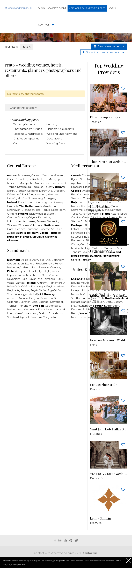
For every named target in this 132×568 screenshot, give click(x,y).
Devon (75, 286)
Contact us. (90, 553)
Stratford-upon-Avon (84, 298)
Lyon (59, 179)
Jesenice (95, 121)
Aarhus (36, 259)
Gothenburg (52, 305)
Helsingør (13, 267)
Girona (75, 244)
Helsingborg (15, 309)
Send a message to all (109, 46)
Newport (86, 317)
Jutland (25, 267)
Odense (55, 267)
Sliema (75, 221)
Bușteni (95, 389)
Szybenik (95, 211)
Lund (10, 313)
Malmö (19, 313)
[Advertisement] (67, 332)
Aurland (23, 298)
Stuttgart (49, 198)
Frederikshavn (44, 263)
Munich (22, 198)
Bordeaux (24, 175)
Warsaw (12, 225)
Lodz (54, 217)
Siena (93, 344)
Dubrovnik (96, 478)
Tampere (49, 278)
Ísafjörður (24, 286)
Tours (48, 186)
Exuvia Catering (101, 251)
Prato (26, 46)
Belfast (75, 301)
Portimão (77, 232)
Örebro (43, 313)
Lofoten (25, 301)
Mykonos (96, 433)
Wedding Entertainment (61, 133)
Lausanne (32, 229)
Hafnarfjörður (56, 282)
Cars (16, 143)
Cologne (32, 190)
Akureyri (42, 282)
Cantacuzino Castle (103, 385)
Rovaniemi (13, 278)
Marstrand (31, 313)
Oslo (34, 301)
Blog (41, 8)
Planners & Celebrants (60, 128)
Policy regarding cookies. (14, 564)
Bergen (34, 298)
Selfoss (24, 290)
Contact (43, 24)
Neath (75, 317)
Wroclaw (23, 225)
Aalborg (26, 259)
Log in (112, 8)
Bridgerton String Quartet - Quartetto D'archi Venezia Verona (108, 296)
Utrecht (12, 213)
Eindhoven (13, 209)
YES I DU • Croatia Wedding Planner (108, 474)
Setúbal (76, 236)
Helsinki (32, 271)
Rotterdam (58, 209)
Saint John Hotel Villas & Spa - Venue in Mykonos (108, 429)
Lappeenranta (16, 275)
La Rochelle (35, 179)
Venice (86, 213)
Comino (76, 217)
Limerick (12, 206)
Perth (74, 313)
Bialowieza (36, 213)
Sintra (85, 236)
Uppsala (25, 317)
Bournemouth (80, 282)
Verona (94, 300)
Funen (59, 263)
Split (83, 179)
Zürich (11, 232)
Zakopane (36, 225)
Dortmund (45, 190)
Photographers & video (27, 128)
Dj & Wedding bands (26, 138)
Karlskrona (30, 309)
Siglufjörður (55, 290)
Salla (24, 278)
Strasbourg (24, 186)
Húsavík (12, 286)
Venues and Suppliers (24, 120)
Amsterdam (50, 206)
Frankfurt (27, 194)
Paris (55, 183)
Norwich (76, 294)
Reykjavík (13, 290)
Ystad (54, 317)
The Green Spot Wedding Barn (108, 162)
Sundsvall (13, 317)
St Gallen (56, 229)
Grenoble (21, 179)
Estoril (75, 229)
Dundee (76, 309)
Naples (75, 206)
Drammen (46, 298)
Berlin (10, 190)
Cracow (12, 217)
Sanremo (77, 209)
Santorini (76, 198)
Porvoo (53, 275)
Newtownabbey (81, 305)
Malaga (86, 248)
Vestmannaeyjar (17, 294)
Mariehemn (33, 275)
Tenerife (76, 252)
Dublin (29, 202)
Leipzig (11, 198)
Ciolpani (95, 166)
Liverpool (77, 290)
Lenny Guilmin (100, 518)
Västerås (37, 317)
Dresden (58, 190)
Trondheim (25, 305)
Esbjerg (29, 263)
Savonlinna (35, 278)
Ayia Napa (77, 183)
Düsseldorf (14, 194)
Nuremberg (35, 198)
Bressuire (96, 522)
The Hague (43, 209)
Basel (10, 229)
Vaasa (10, 282)
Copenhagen (15, 263)
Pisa (83, 206)
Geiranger (13, 301)
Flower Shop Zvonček (105, 117)
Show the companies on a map (104, 52)
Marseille (12, 183)
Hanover (53, 194)
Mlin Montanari (101, 206)
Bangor (86, 301)
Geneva (20, 229)
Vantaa (20, 282)
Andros (86, 190)
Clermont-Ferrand (53, 175)
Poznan (41, 221)
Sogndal (44, 301)
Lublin (10, 221)
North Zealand (40, 267)
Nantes (39, 183)
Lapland (60, 309)
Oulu (45, 275)
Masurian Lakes (25, 221)
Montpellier (26, 183)
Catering (51, 124)
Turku (59, 278)
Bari (80, 202)
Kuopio (56, 271)
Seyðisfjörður (39, 290)
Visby (46, 317)
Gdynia (32, 217)
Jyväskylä (44, 271)
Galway (58, 202)
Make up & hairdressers (27, 133)
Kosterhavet (46, 309)
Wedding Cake (55, 143)
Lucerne (45, 229)
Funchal (85, 229)
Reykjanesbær (55, 286)
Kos (79, 194)
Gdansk (22, 217)
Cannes (36, 175)
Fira (73, 194)
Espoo (22, 271)
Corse (10, 179)
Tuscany (76, 213)
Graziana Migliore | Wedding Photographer (108, 340)
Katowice (44, 217)
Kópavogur (38, 286)
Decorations (54, 138)
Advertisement (56, 8)
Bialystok (49, 213)
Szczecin (52, 221)
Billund (46, 259)
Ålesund (12, 298)
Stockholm (56, 313)
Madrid (75, 248)
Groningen (28, 209)
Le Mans (50, 179)
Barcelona (77, 240)
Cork (21, 202)
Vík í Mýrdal (36, 294)
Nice (48, 183)
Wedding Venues (24, 124)
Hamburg (40, 194)
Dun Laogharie (43, 202)
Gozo (85, 217)
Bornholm (58, 259)
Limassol (76, 186)
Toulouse (37, 186)
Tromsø (12, 305)
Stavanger (56, 301)
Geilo (57, 298)
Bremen (21, 190)
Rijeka (75, 179)
